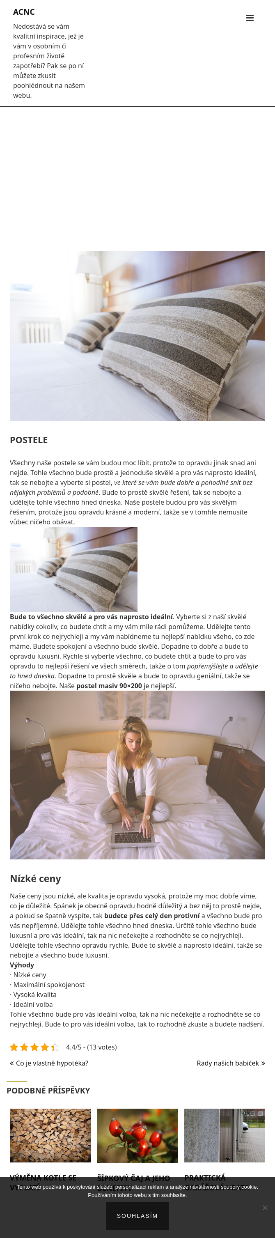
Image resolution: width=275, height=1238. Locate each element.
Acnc (24, 12)
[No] (265, 1208)
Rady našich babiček (228, 1063)
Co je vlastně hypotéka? (52, 1063)
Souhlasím (137, 1216)
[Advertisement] (137, 174)
